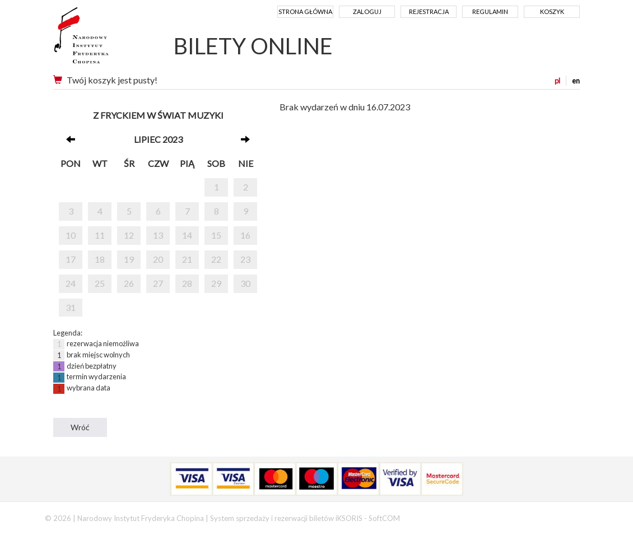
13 (158, 235)
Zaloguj (367, 11)
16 (245, 235)
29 (216, 283)
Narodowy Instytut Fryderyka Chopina (102, 39)
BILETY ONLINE (253, 45)
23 (245, 259)
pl (557, 80)
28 (187, 283)
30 (245, 283)
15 (216, 235)
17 (71, 259)
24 (71, 283)
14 (187, 235)
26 (129, 283)
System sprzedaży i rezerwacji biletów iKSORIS (286, 518)
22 (216, 259)
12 (129, 235)
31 (71, 307)
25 (100, 283)
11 (100, 235)
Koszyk (552, 11)
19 (129, 259)
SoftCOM (384, 518)
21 (187, 259)
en (576, 80)
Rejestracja (429, 11)
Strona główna (305, 11)
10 (71, 235)
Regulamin (490, 11)
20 (158, 259)
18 (100, 259)
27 (158, 283)
